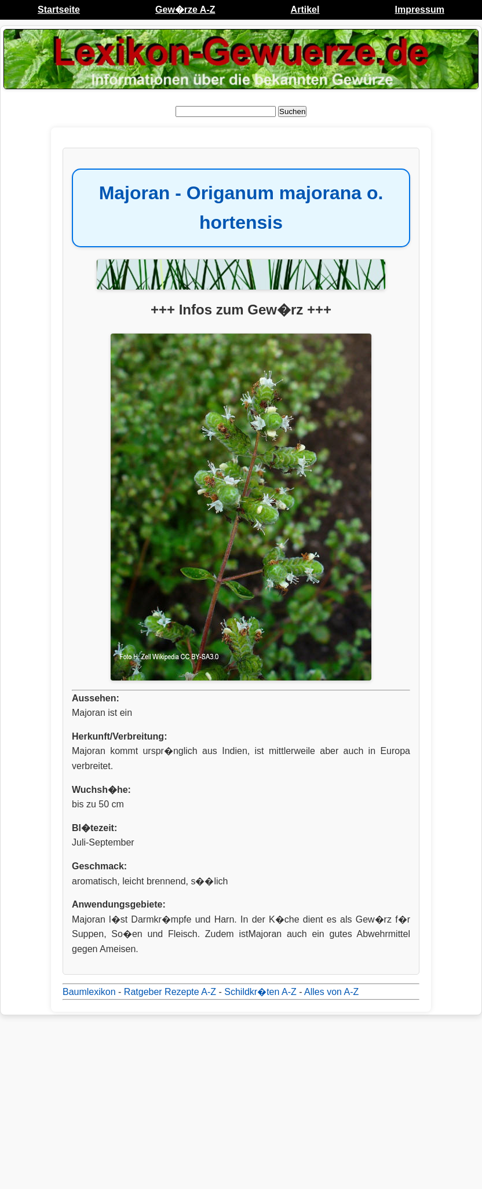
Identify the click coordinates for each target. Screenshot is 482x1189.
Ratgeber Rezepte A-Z (170, 992)
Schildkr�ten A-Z (260, 992)
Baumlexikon (89, 992)
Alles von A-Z (331, 992)
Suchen (292, 111)
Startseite (59, 9)
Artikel (305, 9)
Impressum (419, 9)
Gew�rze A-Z (185, 9)
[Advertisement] (241, 1102)
